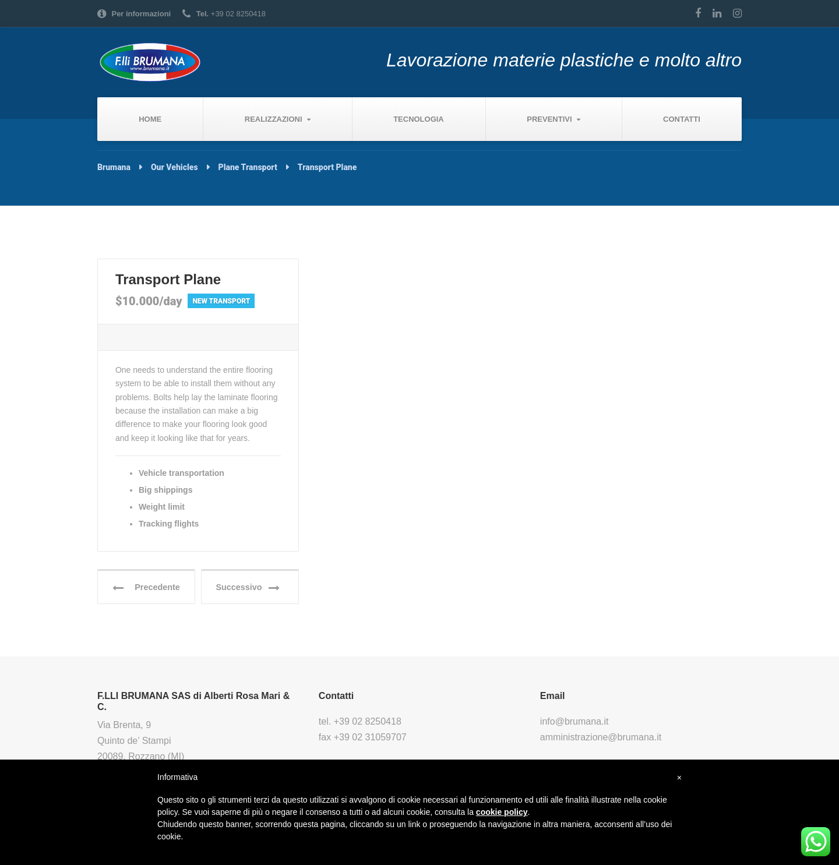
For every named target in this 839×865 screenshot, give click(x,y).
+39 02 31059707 (370, 738)
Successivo (249, 589)
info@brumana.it (574, 723)
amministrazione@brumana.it (600, 738)
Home (150, 119)
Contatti (681, 119)
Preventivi (549, 119)
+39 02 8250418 (367, 723)
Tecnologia (418, 119)
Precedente (147, 589)
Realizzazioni (273, 119)
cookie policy (502, 812)
